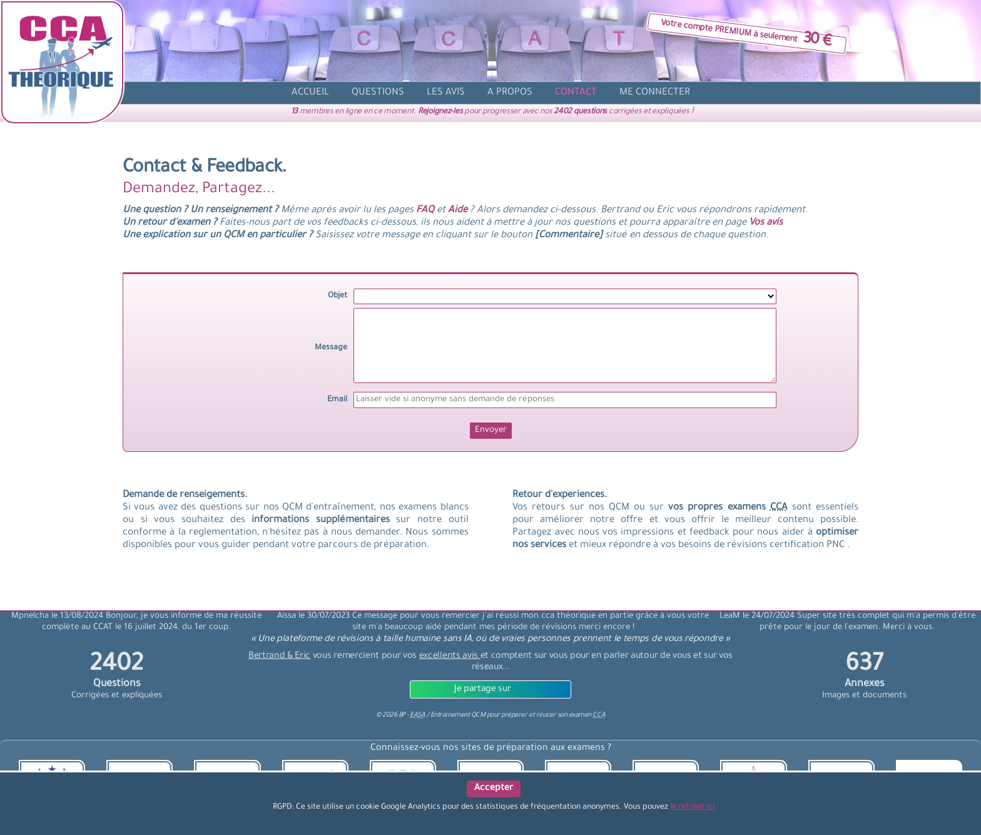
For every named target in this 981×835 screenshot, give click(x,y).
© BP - (400, 715)
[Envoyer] (491, 431)
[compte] (654, 93)
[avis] (445, 93)
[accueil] (310, 93)
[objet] (564, 296)
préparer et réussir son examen (553, 715)
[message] (564, 345)
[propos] (510, 93)
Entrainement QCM (458, 715)
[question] (377, 93)
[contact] (576, 93)
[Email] (564, 400)
